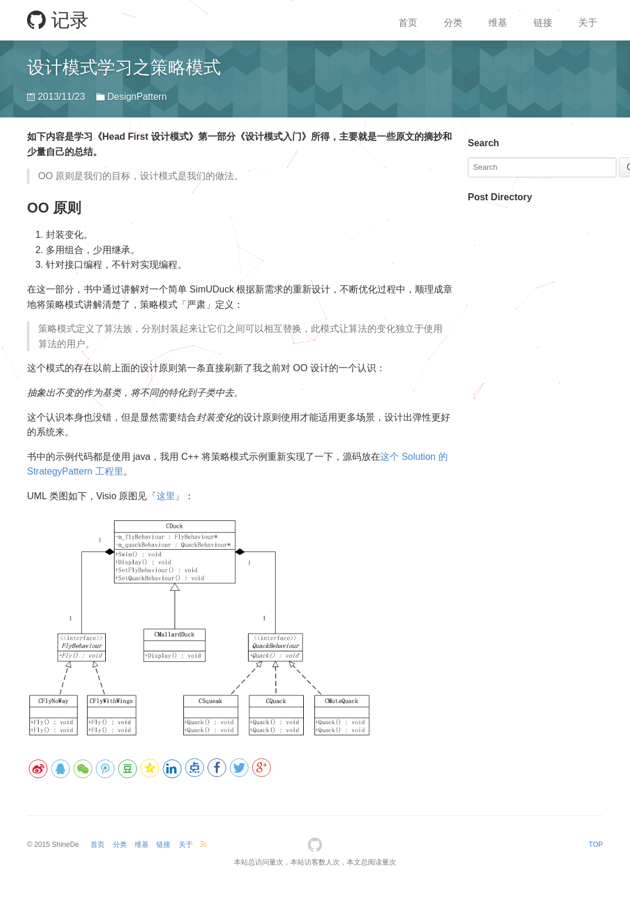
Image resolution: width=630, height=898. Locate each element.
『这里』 (166, 496)
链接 (543, 23)
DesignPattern (136, 97)
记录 (58, 20)
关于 (587, 23)
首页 (407, 23)
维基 (497, 23)
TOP (596, 844)
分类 (453, 23)
